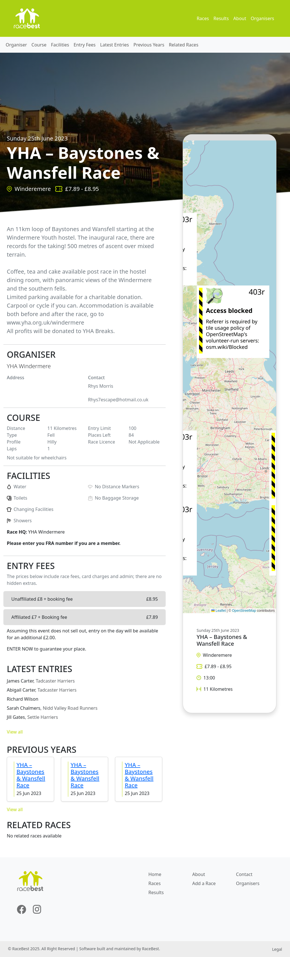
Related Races (183, 45)
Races (203, 18)
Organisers (262, 18)
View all (15, 732)
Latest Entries (114, 45)
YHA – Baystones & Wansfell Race (30, 775)
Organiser (16, 45)
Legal (277, 949)
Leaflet (218, 611)
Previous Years (148, 45)
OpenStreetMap (244, 611)
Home (154, 874)
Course (38, 45)
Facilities (60, 45)
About (239, 18)
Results (221, 18)
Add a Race (204, 883)
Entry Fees (85, 45)
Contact (244, 874)
